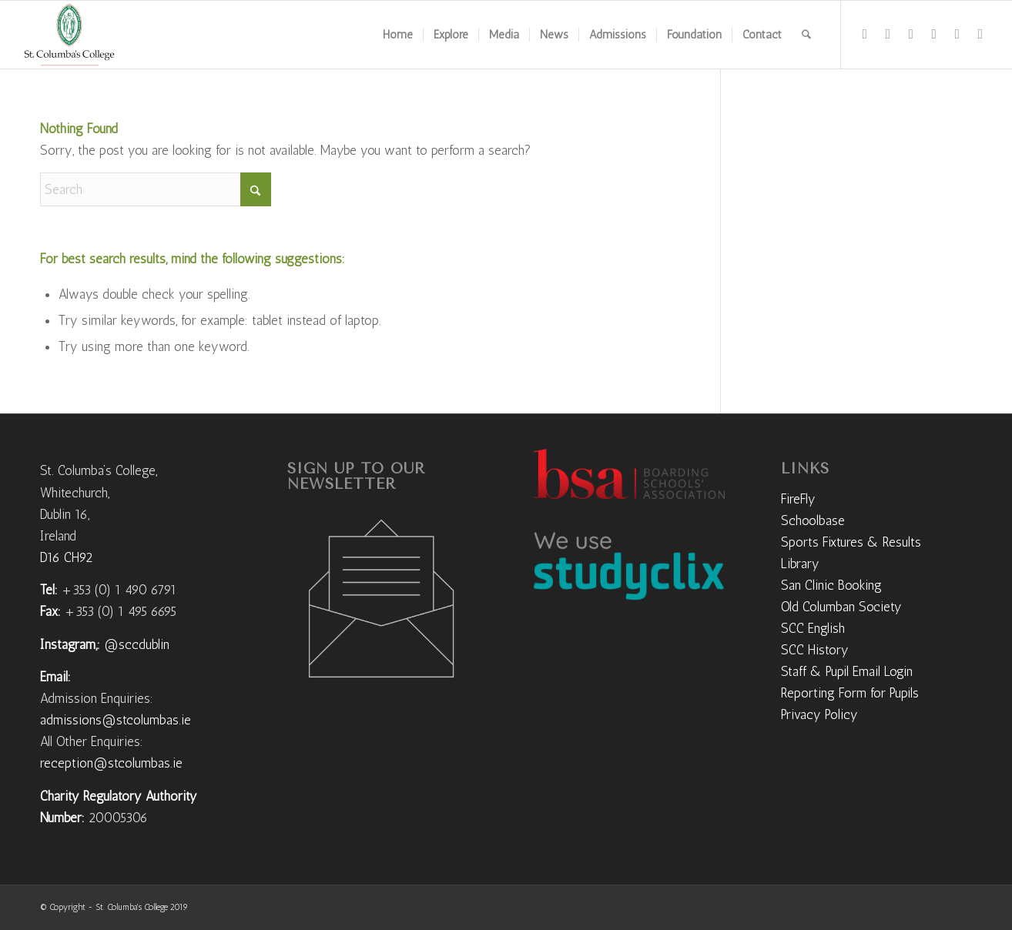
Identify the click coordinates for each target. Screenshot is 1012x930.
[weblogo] (69, 35)
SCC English (813, 628)
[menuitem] (398, 35)
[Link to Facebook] (864, 33)
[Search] (806, 35)
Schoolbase (813, 520)
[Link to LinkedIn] (957, 33)
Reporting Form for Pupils (850, 693)
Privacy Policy (819, 714)
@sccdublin (136, 644)
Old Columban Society (841, 606)
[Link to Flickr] (911, 33)
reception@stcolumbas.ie (111, 763)
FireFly (798, 499)
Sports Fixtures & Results (851, 542)
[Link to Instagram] (888, 33)
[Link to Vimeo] (934, 33)
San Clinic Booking (831, 585)
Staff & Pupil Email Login (847, 671)
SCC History (815, 649)
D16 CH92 (66, 557)
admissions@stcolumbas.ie (115, 720)
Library (800, 563)
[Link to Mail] (980, 33)
